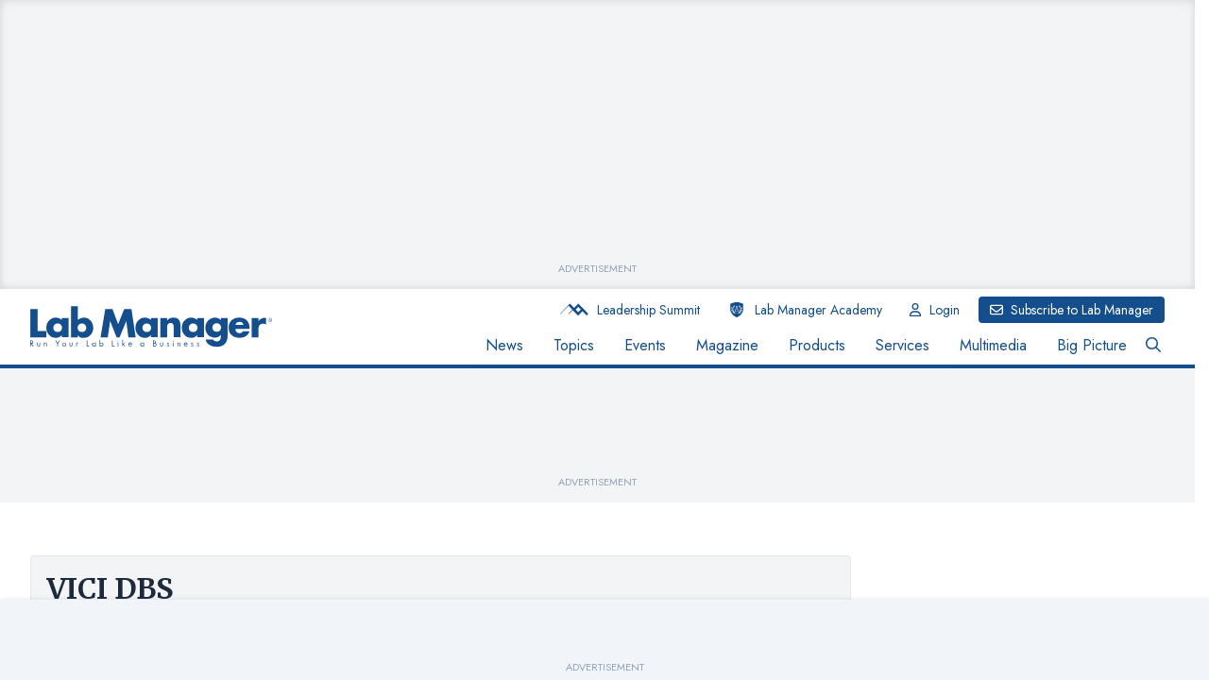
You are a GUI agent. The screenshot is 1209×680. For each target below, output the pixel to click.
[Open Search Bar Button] (1153, 346)
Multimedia (993, 345)
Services (902, 345)
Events (645, 345)
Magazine (727, 345)
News (504, 345)
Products (817, 345)
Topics (573, 345)
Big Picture (1092, 345)
